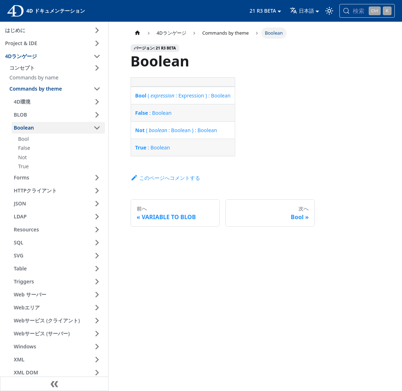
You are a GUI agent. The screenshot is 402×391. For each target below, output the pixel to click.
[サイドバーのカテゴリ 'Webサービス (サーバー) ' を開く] (97, 333)
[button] (56, 68)
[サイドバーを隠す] (54, 384)
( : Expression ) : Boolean (183, 95)
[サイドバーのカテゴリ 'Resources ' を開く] (97, 229)
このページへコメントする (165, 177)
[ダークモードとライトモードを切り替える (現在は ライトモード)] (329, 11)
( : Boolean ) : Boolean (176, 130)
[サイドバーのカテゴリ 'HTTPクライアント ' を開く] (97, 190)
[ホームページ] (137, 33)
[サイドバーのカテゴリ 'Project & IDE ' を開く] (97, 43)
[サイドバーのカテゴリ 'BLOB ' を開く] (97, 115)
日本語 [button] (302, 10)
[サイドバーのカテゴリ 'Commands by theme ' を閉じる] (97, 89)
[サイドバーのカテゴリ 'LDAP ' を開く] (97, 216)
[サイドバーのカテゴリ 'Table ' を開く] (97, 268)
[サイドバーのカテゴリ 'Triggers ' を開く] (97, 281)
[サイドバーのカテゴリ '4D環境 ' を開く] (97, 102)
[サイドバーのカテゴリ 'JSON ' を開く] (97, 203)
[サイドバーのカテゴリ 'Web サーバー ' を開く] (97, 294)
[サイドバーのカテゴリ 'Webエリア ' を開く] (97, 307)
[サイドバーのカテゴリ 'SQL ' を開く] (97, 242)
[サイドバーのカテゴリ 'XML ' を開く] (97, 359)
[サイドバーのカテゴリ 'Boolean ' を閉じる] (97, 128)
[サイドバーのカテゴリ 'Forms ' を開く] (97, 177)
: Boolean (153, 112)
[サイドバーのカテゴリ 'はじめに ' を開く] (97, 30)
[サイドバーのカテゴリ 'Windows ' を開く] (97, 346)
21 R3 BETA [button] (263, 10)
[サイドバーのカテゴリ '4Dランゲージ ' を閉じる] (97, 56)
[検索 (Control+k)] (367, 11)
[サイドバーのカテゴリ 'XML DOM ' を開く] (97, 372)
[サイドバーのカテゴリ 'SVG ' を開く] (97, 255)
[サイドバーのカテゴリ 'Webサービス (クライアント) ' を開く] (97, 320)
